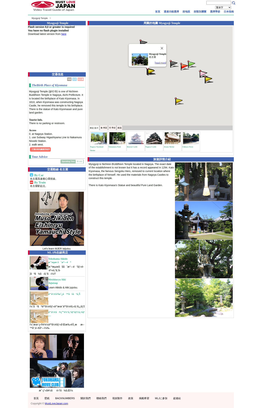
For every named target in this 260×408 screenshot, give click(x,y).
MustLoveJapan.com (56, 403)
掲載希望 (144, 398)
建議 (120, 128)
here (63, 34)
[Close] (162, 48)
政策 (130, 398)
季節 (112, 128)
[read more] (160, 62)
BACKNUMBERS (65, 398)
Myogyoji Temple (40, 18)
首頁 (157, 11)
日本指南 (229, 11)
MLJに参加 (161, 398)
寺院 (69, 79)
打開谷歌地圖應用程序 (41, 149)
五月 (74, 79)
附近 (94, 128)
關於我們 (86, 398)
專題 (104, 128)
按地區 (186, 11)
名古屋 (80, 79)
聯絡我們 (101, 398)
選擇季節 (215, 11)
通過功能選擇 (171, 11)
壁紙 (46, 398)
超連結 (177, 398)
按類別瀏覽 (200, 11)
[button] (151, 71)
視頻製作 (117, 398)
